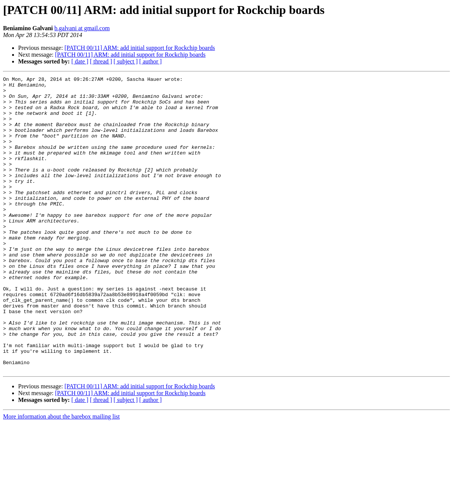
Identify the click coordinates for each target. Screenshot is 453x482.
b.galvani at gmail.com (82, 28)
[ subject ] (126, 61)
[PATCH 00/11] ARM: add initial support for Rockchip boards (140, 48)
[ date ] (79, 61)
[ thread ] (101, 61)
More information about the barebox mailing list (61, 475)
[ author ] (150, 61)
